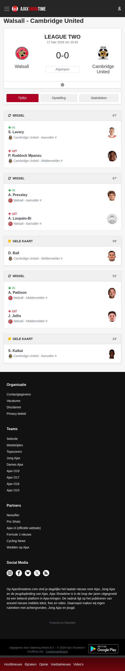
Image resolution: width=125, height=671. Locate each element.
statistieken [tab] (99, 98)
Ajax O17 (13, 477)
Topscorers (14, 451)
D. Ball (13, 253)
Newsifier (13, 515)
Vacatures (13, 401)
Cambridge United (103, 69)
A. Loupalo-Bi (19, 218)
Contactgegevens (19, 394)
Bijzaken (31, 664)
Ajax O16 (13, 484)
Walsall (22, 66)
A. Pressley (17, 195)
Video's (78, 664)
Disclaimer (14, 407)
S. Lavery (16, 132)
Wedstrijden (15, 445)
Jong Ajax (13, 458)
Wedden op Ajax (18, 547)
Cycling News (16, 541)
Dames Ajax (15, 464)
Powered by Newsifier (62, 622)
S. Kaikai (15, 351)
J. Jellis (14, 316)
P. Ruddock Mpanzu (24, 155)
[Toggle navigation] (7, 9)
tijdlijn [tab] (22, 98)
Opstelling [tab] (59, 98)
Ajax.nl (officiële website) (24, 528)
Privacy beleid (16, 413)
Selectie (12, 439)
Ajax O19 (13, 471)
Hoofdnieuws (13, 664)
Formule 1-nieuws (19, 534)
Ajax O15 (13, 490)
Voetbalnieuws (61, 664)
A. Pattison (17, 292)
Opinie (43, 664)
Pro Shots (13, 521)
